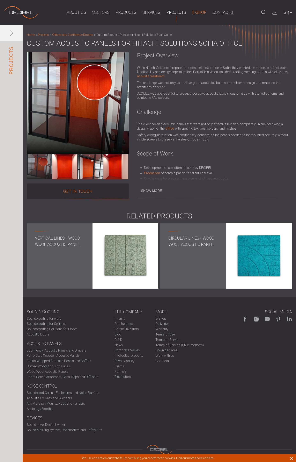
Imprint (119, 318)
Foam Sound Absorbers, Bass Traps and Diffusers (62, 377)
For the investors (126, 329)
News (118, 345)
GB (286, 12)
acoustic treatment (150, 76)
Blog (117, 334)
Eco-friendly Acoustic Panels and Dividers (56, 350)
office (169, 128)
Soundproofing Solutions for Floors (52, 329)
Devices (34, 418)
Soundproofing (43, 311)
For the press (124, 324)
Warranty (162, 329)
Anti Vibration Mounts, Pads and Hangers (56, 403)
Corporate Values (127, 350)
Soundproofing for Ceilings (46, 324)
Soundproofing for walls (44, 318)
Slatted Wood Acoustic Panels (49, 366)
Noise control (42, 386)
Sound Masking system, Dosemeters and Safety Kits (64, 430)
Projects (176, 12)
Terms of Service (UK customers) (180, 345)
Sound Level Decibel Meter (46, 425)
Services (151, 12)
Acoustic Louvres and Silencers (49, 398)
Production (152, 173)
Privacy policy (124, 361)
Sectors (101, 12)
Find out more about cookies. (195, 458)
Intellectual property (128, 356)
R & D (118, 340)
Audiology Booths (39, 409)
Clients (119, 366)
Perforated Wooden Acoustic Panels (53, 356)
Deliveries (162, 324)
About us (76, 12)
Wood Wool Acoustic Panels (47, 372)
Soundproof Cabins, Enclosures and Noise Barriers (63, 393)
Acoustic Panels (44, 343)
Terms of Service (168, 340)
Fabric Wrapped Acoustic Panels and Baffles (59, 361)
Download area (167, 350)
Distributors (122, 377)
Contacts (223, 12)
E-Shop (199, 12)
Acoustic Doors (38, 334)
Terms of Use (165, 334)
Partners (120, 372)
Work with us (165, 356)
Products (126, 12)
